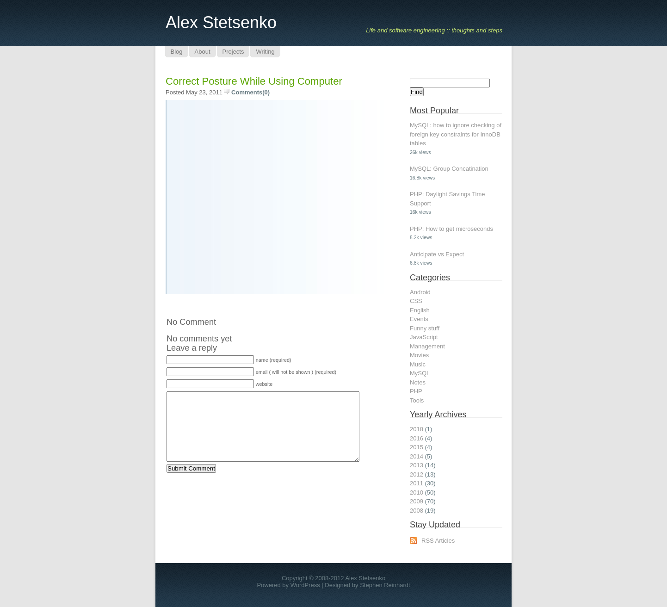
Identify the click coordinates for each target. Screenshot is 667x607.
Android (420, 292)
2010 (416, 492)
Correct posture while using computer (254, 81)
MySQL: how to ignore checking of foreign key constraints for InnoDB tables (455, 134)
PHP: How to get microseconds (451, 228)
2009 (416, 501)
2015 (416, 447)
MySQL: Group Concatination (449, 168)
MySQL (420, 373)
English (420, 310)
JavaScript (424, 337)
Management (427, 346)
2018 (416, 429)
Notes (418, 382)
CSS (416, 300)
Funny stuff (424, 328)
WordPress (305, 585)
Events (419, 319)
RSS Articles (438, 540)
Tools (417, 400)
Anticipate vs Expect (437, 254)
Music (418, 364)
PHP (416, 391)
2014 (416, 456)
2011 (416, 483)
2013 (416, 465)
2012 (416, 474)
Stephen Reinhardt (385, 585)
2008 (416, 510)
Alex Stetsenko (221, 22)
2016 (416, 438)
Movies (419, 355)
